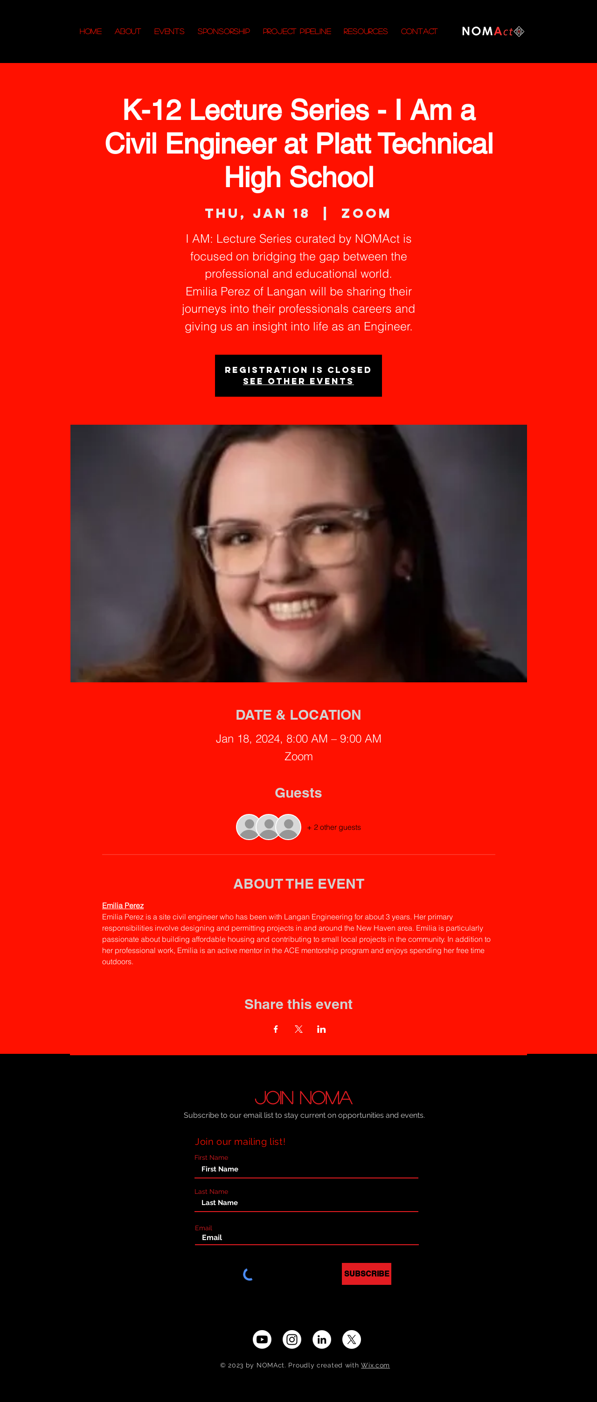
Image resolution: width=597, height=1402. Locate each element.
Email (203, 1228)
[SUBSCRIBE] (366, 1274)
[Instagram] (292, 1339)
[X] (351, 1339)
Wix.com (375, 1365)
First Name (211, 1157)
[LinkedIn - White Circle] (321, 1339)
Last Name (211, 1191)
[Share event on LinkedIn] (321, 1029)
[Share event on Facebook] (275, 1029)
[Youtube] (262, 1339)
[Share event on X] (298, 1029)
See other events (298, 381)
